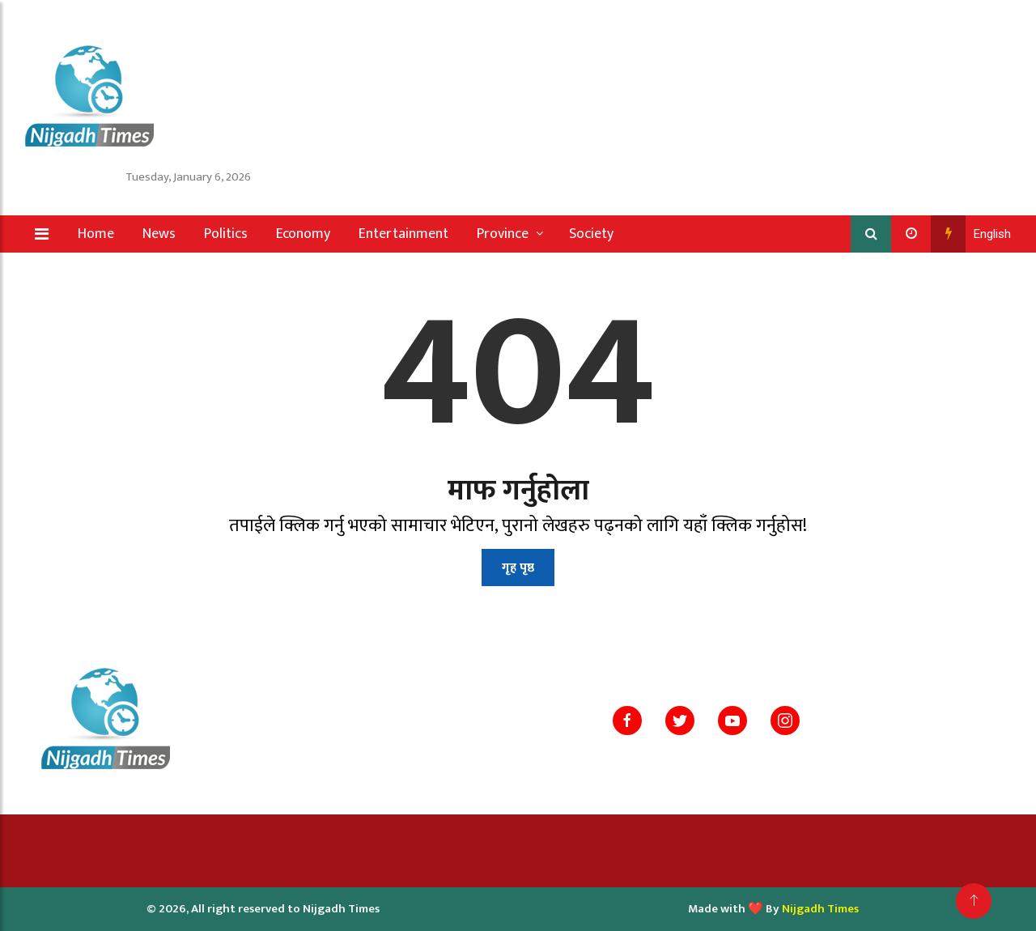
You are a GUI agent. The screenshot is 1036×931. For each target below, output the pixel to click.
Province (503, 234)
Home (96, 234)
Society (591, 234)
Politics (226, 234)
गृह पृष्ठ (518, 568)
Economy (303, 234)
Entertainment (403, 234)
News (159, 234)
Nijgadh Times (820, 909)
